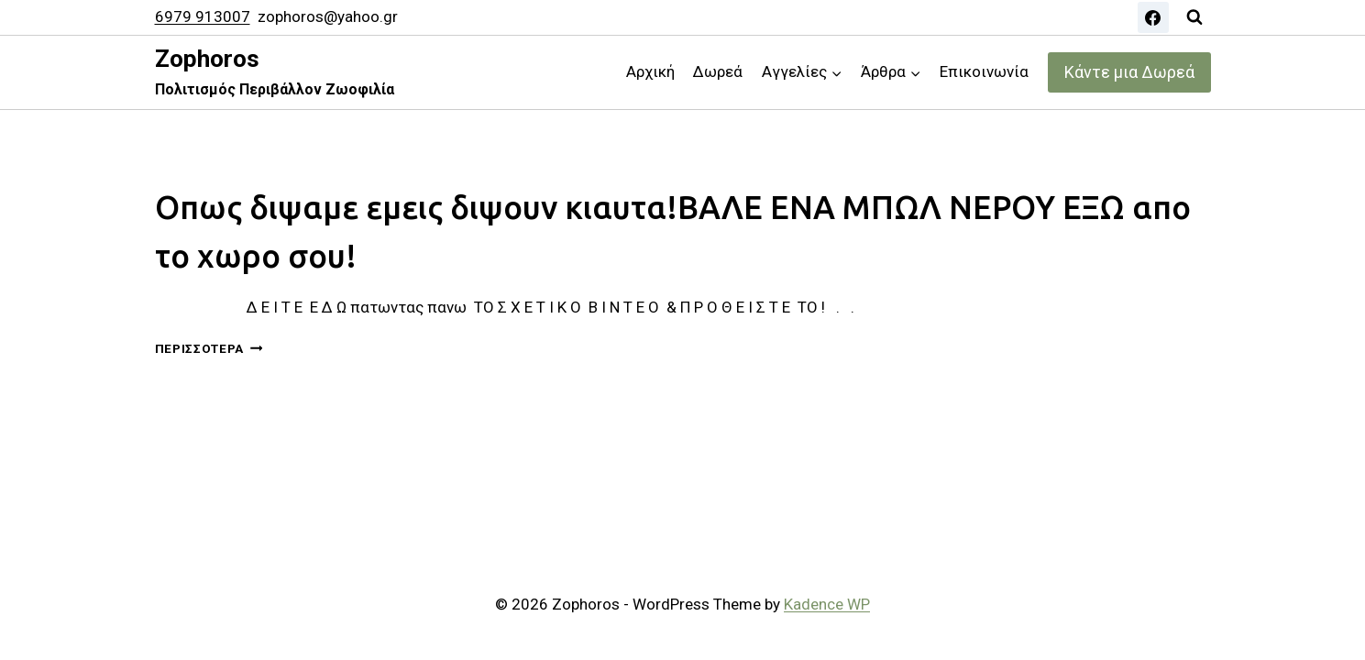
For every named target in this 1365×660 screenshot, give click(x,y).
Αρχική (650, 71)
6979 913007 (202, 16)
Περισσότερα (209, 348)
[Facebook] (1153, 17)
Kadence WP (827, 604)
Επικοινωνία (984, 71)
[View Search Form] (1194, 17)
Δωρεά (718, 71)
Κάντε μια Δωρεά (1129, 72)
